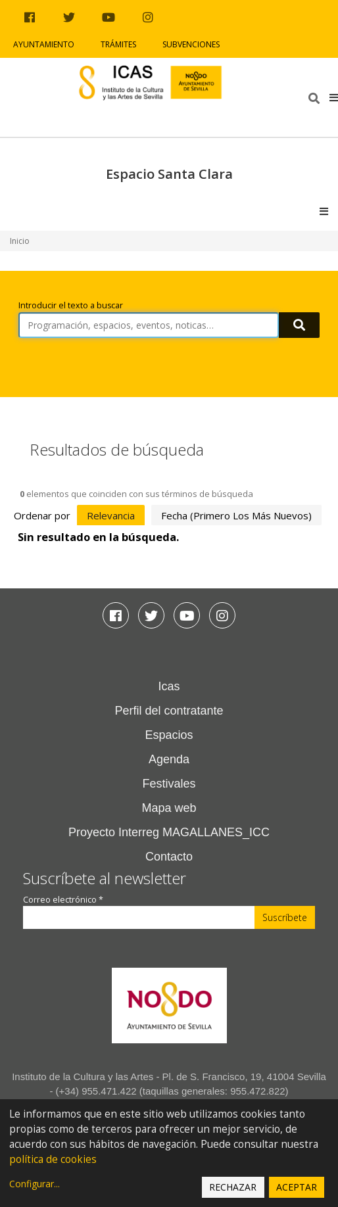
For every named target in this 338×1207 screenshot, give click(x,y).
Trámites (118, 44)
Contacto (169, 856)
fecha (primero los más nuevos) (236, 515)
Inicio (20, 241)
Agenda (169, 759)
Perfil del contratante (168, 710)
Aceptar (296, 1187)
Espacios (169, 735)
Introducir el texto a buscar (70, 305)
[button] (333, 97)
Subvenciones (191, 44)
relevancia (111, 515)
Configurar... (34, 1183)
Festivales (168, 783)
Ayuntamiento (43, 44)
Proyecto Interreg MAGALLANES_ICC (169, 832)
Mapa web (168, 808)
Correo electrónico (63, 900)
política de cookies (53, 1159)
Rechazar (232, 1187)
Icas (169, 686)
